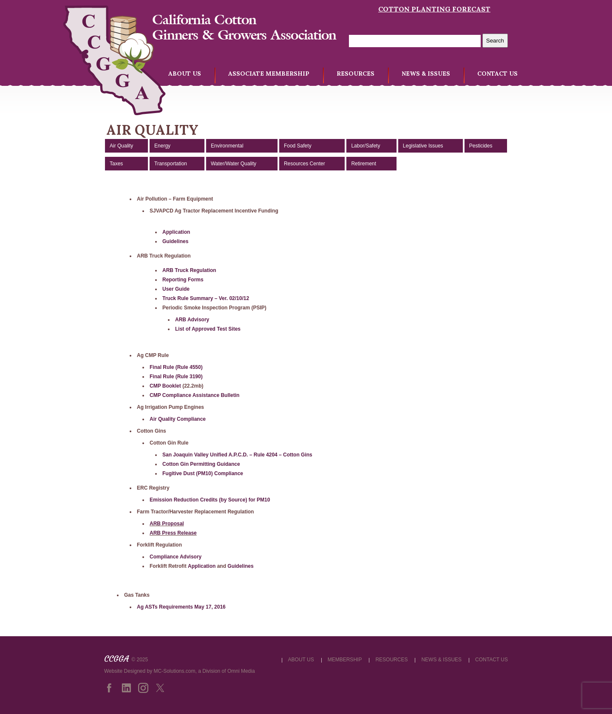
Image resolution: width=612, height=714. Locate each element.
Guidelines (175, 241)
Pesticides (481, 146)
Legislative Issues (423, 146)
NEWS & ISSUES (426, 73)
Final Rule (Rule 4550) (176, 367)
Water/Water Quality (233, 164)
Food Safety (298, 146)
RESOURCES (355, 73)
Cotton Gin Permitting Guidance (201, 464)
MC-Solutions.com (175, 671)
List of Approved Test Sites (208, 329)
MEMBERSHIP (345, 660)
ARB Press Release (173, 533)
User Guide (176, 289)
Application (176, 232)
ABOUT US (184, 73)
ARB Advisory (192, 320)
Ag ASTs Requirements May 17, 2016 (181, 607)
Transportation (170, 164)
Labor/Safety (365, 146)
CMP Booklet (165, 386)
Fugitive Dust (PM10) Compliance (202, 473)
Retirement (363, 164)
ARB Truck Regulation (189, 270)
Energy (162, 146)
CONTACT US (497, 73)
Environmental (227, 146)
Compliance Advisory (175, 557)
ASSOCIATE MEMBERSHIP (268, 73)
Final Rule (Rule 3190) (176, 377)
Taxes (116, 164)
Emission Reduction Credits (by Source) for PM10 (210, 500)
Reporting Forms (183, 280)
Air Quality (121, 146)
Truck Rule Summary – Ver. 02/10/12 (205, 298)
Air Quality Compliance (178, 419)
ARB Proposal (167, 524)
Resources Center (304, 164)
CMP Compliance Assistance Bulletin (194, 395)
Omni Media (241, 671)
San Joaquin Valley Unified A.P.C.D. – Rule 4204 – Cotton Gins (237, 455)
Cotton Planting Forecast (434, 9)
